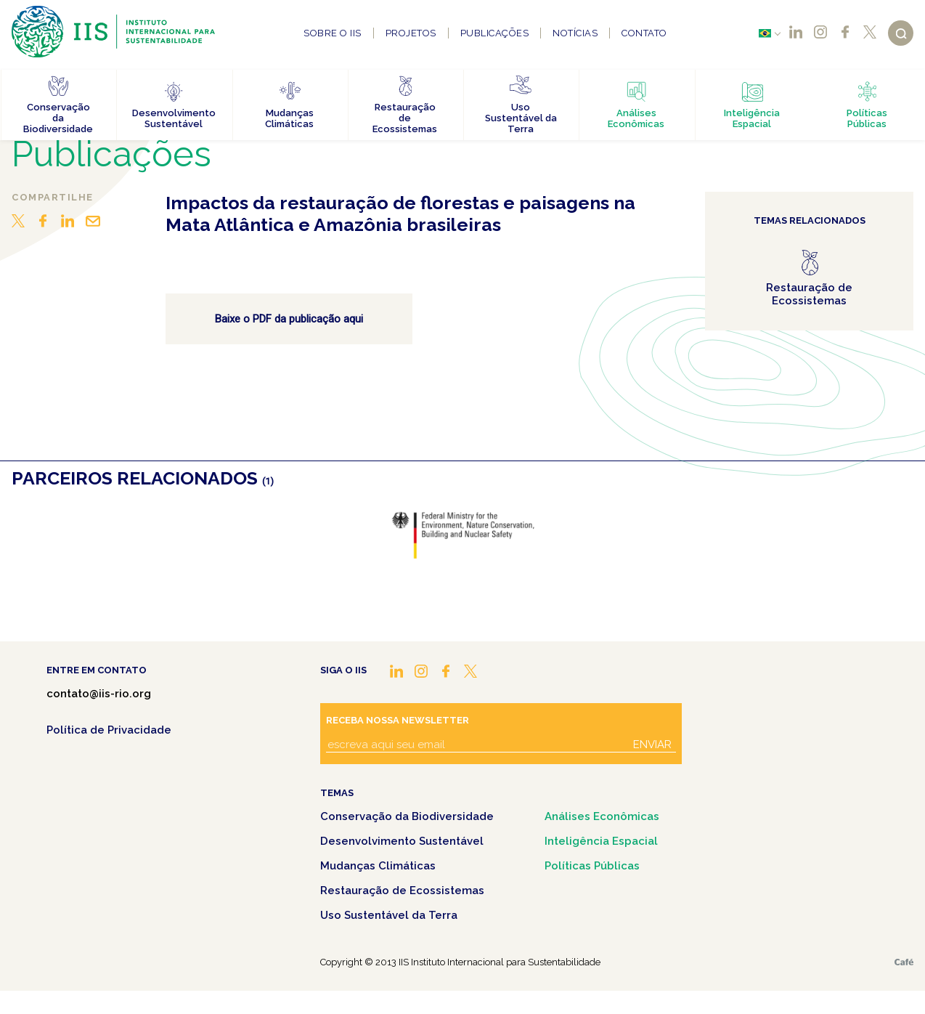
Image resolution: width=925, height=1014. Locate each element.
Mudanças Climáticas (378, 865)
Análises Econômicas (602, 816)
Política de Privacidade (108, 730)
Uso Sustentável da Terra (388, 915)
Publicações (494, 33)
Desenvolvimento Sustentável (402, 841)
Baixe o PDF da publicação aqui (289, 318)
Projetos (411, 33)
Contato (644, 33)
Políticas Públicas (592, 865)
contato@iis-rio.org (98, 693)
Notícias (575, 33)
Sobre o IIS (332, 33)
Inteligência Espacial (601, 841)
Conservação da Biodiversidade (407, 816)
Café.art (904, 962)
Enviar (652, 744)
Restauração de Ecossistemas (402, 890)
